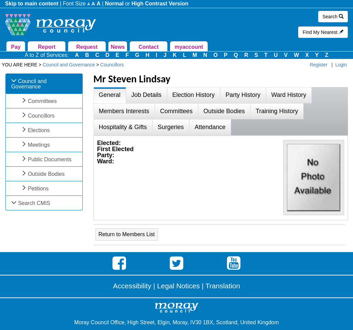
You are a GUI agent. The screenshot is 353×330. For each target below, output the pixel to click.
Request (87, 47)
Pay (15, 47)
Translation (222, 286)
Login (341, 64)
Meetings (39, 145)
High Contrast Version (159, 3)
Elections (39, 130)
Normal (114, 3)
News (118, 47)
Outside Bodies (46, 174)
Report (47, 47)
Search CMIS (34, 203)
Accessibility (132, 286)
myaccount (188, 47)
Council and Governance (29, 83)
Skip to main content (31, 3)
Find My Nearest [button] (323, 32)
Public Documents (49, 159)
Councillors (41, 116)
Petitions (38, 188)
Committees (42, 101)
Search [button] (333, 16)
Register (319, 64)
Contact (149, 47)
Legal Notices (178, 286)
